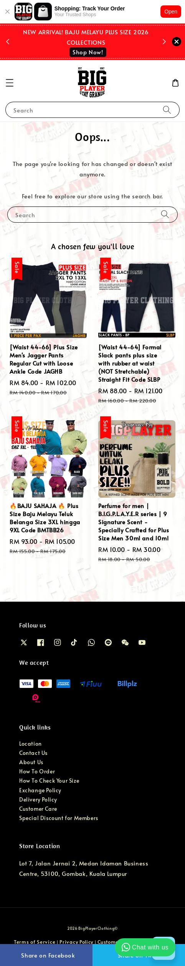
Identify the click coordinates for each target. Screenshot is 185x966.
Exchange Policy (40, 790)
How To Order (37, 771)
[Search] (167, 109)
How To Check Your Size (49, 780)
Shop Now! (88, 52)
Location (30, 743)
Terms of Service (34, 941)
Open (170, 11)
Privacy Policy (76, 941)
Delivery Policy (38, 799)
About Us (31, 762)
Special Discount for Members (58, 818)
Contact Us (33, 752)
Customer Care (38, 808)
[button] (9, 82)
